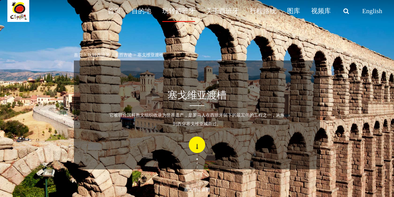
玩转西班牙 (178, 11)
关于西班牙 (222, 11)
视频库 (321, 11)
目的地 (141, 11)
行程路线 (263, 11)
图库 (293, 11)
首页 (114, 11)
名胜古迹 (123, 55)
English (372, 11)
